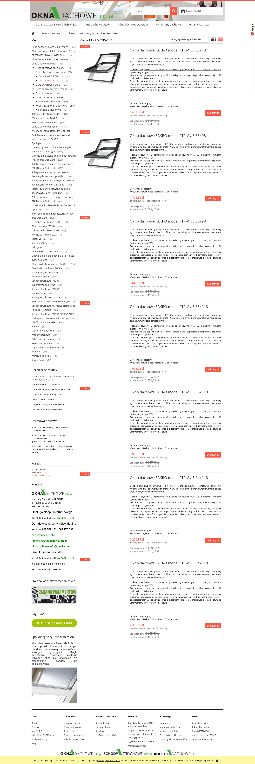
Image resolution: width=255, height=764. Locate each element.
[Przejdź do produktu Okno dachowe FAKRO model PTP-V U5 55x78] (104, 68)
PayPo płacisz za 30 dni (106, 735)
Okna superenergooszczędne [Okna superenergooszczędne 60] (51, 88)
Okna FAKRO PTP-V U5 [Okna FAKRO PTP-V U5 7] (51, 80)
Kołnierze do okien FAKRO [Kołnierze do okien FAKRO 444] (46, 113)
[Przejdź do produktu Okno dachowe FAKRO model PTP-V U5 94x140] (104, 564)
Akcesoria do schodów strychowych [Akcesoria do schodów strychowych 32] (51, 301)
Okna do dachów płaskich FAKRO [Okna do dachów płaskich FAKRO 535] (49, 264)
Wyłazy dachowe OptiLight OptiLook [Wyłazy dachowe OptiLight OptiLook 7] (51, 130)
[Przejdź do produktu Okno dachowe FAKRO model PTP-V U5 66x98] (104, 222)
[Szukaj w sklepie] (151, 11)
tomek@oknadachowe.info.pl (49, 540)
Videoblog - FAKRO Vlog (43, 735)
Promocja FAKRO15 (137, 745)
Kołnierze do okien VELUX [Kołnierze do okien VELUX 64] (45, 230)
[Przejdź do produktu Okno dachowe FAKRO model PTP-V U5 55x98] (104, 153)
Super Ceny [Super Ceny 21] (38, 360)
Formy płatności (103, 727)
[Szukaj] (173, 11)
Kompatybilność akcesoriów (173, 739)
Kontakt (35, 722)
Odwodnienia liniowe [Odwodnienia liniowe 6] (43, 339)
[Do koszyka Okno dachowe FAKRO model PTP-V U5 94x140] (213, 626)
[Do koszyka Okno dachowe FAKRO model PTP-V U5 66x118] (213, 369)
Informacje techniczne (170, 727)
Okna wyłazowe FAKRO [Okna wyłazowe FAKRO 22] (48, 84)
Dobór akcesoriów (200, 727)
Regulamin (69, 731)
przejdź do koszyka (41, 475)
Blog (34, 743)
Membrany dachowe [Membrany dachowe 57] (43, 330)
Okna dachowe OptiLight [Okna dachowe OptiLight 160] (45, 126)
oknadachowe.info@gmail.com (51, 546)
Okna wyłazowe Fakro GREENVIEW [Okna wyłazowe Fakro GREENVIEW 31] (50, 59)
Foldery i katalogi (40, 739)
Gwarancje (165, 722)
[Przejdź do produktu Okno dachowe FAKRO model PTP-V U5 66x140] (104, 393)
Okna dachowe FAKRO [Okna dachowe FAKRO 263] (44, 63)
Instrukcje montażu (169, 731)
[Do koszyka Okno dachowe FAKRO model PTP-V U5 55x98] (213, 198)
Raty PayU (100, 731)
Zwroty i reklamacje (73, 735)
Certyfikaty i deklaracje (170, 735)
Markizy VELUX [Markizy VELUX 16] (39, 243)
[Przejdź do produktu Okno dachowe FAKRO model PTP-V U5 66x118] (104, 307)
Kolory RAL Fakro (199, 722)
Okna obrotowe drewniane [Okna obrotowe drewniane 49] (50, 67)
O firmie (35, 727)
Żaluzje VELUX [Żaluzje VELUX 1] (39, 247)
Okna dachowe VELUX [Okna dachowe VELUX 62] (43, 226)
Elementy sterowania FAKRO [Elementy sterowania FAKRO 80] (47, 221)
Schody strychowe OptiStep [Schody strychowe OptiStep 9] (46, 297)
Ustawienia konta (72, 722)
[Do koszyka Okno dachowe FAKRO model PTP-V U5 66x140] (213, 455)
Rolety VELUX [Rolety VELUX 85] (39, 238)
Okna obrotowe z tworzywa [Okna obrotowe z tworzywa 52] (50, 72)
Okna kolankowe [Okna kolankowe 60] (44, 93)
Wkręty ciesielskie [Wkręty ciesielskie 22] (41, 355)
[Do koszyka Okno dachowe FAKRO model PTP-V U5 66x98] (213, 283)
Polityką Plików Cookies (108, 760)
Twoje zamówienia (72, 727)
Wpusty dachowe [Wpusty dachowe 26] (41, 334)
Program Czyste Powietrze (140, 730)
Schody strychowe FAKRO (203, 735)
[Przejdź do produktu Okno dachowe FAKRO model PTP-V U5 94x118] (104, 478)
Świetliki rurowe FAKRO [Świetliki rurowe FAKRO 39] (44, 122)
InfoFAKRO (37, 731)
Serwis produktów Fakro (203, 739)
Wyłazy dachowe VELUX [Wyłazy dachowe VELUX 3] (44, 234)
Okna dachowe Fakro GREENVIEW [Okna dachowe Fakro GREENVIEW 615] (50, 46)
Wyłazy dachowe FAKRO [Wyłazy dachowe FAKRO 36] (44, 118)
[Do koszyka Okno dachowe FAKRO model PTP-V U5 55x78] (213, 113)
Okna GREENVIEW (200, 731)
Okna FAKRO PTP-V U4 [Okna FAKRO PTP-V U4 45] (51, 76)
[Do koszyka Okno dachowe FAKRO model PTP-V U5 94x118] (213, 540)
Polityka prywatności (74, 739)
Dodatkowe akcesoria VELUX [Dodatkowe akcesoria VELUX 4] (47, 251)
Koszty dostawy (103, 722)
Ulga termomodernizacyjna (141, 741)
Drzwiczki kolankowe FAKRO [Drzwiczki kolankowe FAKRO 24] (47, 268)
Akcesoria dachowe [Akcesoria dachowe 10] (42, 343)
